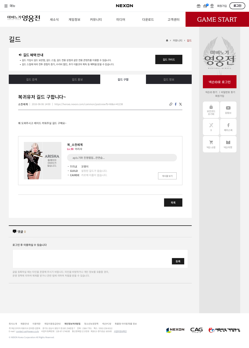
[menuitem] (54, 19)
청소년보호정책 (91, 323)
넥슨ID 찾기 (211, 92)
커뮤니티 (177, 40)
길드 (189, 40)
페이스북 (228, 127)
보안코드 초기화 (211, 110)
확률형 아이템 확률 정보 (126, 323)
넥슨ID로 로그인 (220, 81)
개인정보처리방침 (72, 323)
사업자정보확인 (120, 331)
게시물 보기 (167, 175)
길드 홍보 (77, 79)
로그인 (237, 5)
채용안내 (25, 323)
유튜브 (228, 110)
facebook (176, 104)
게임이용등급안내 (52, 323)
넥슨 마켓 (228, 144)
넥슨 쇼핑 (211, 144)
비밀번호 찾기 (228, 92)
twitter (180, 104)
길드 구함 (123, 79)
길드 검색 (31, 79)
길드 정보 (168, 79)
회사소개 (13, 323)
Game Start (217, 19)
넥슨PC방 (106, 323)
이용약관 (36, 323)
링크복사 (171, 104)
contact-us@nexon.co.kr (27, 331)
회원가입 (222, 6)
